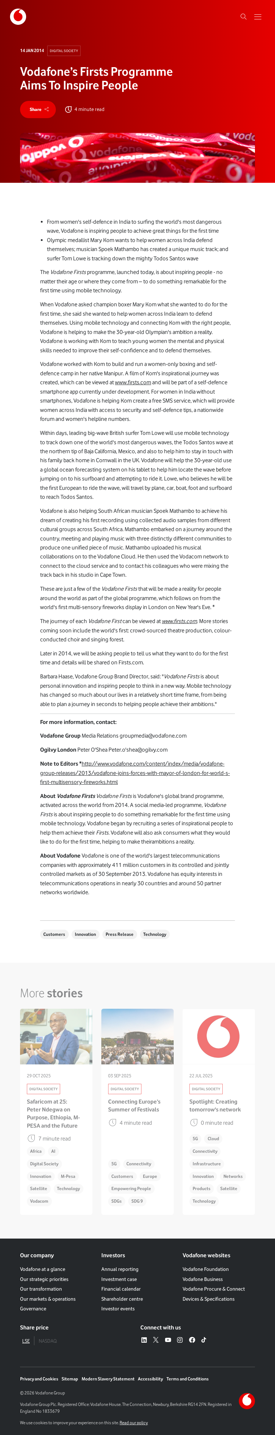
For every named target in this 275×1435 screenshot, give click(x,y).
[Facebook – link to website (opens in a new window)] (192, 1340)
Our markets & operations (48, 1299)
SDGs (116, 1201)
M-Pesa (68, 1176)
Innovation (85, 934)
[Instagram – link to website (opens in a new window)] (179, 1340)
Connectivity (138, 1163)
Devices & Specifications (209, 1299)
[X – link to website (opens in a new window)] (155, 1340)
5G (114, 1163)
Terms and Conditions (188, 1378)
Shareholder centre (122, 1299)
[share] (38, 109)
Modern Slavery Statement (108, 1378)
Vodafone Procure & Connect (214, 1289)
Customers (54, 934)
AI (53, 1151)
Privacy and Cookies (39, 1378)
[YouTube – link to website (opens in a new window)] (168, 1340)
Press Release (120, 934)
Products (202, 1188)
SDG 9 (137, 1201)
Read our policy (134, 1422)
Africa (36, 1151)
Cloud (213, 1138)
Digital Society (64, 50)
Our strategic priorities (44, 1279)
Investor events (118, 1308)
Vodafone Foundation (206, 1269)
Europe (150, 1176)
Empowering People (131, 1188)
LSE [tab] (26, 1341)
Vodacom (39, 1201)
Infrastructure (207, 1163)
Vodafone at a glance (42, 1269)
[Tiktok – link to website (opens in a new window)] (203, 1340)
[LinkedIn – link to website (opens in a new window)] (144, 1340)
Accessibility (150, 1378)
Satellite (38, 1188)
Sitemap (70, 1378)
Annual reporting (120, 1269)
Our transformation (41, 1289)
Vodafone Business (203, 1279)
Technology (154, 934)
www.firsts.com (133, 382)
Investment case (119, 1279)
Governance (33, 1308)
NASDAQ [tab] (48, 1341)
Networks (233, 1176)
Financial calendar (121, 1289)
